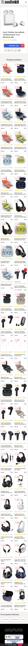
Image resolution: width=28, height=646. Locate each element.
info (12, 82)
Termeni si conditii (11, 629)
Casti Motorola (14, 619)
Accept (20, 644)
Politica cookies (18, 631)
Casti (22, 619)
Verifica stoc (16, 45)
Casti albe (5, 619)
